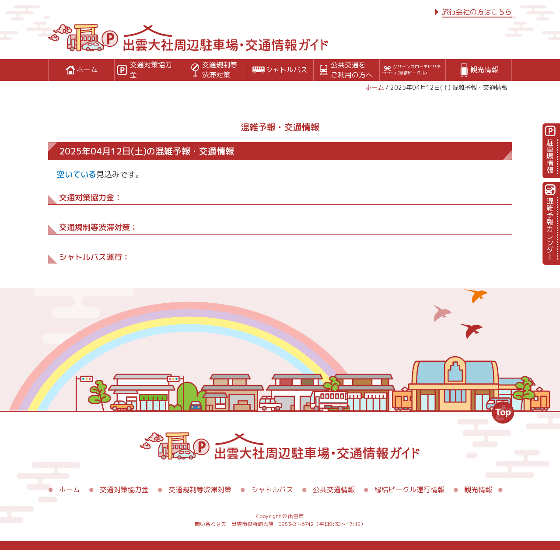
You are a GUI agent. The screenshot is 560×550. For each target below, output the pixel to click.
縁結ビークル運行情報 (409, 489)
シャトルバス (272, 489)
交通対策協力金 (124, 489)
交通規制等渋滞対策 (199, 489)
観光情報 (478, 489)
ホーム (375, 87)
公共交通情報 (334, 489)
